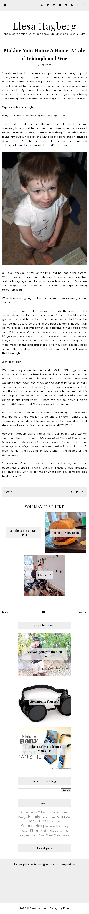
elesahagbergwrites (59, 864)
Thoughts (38, 831)
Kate (66, 908)
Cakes (41, 812)
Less (5, 612)
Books (33, 812)
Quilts (57, 821)
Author (25, 812)
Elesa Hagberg (45, 26)
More (83, 612)
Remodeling (32, 825)
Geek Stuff (56, 817)
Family (8, 492)
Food (45, 817)
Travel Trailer (54, 835)
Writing (66, 835)
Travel (42, 835)
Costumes (53, 812)
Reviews (50, 826)
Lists (50, 821)
